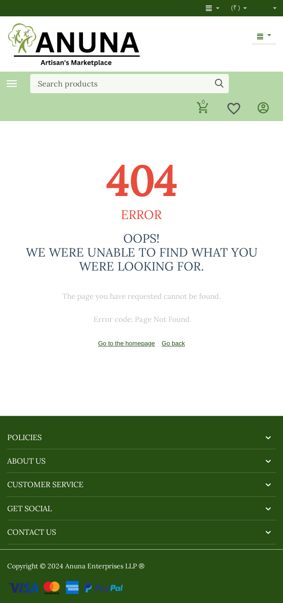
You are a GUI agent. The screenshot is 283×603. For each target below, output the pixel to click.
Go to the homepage (126, 343)
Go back (173, 343)
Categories (12, 83)
